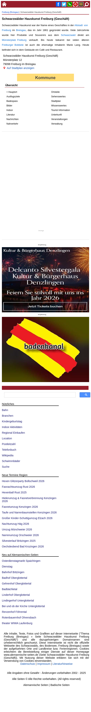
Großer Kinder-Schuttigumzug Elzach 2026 (27, 518)
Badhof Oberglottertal (14, 577)
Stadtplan (56, 101)
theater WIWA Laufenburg (17, 623)
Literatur (10, 114)
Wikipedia (7, 455)
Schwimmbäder (11, 461)
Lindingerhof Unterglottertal (18, 600)
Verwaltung (56, 123)
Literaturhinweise (63, 663)
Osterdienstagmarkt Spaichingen (21, 560)
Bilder (9, 105)
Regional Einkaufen (13, 432)
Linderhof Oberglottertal (16, 594)
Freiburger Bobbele (13, 44)
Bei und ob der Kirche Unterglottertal (23, 606)
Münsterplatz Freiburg (14, 40)
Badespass (12, 101)
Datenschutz (27, 663)
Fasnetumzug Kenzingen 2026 (20, 506)
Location (7, 438)
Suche (5, 466)
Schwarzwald (68, 35)
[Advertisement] (45, 180)
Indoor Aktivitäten (12, 427)
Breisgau (21, 30)
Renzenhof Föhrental (14, 611)
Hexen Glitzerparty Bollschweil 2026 (23, 481)
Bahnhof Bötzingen (13, 572)
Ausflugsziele (13, 96)
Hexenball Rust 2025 (14, 492)
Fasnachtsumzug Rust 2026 (18, 486)
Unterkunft (56, 114)
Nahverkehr (12, 123)
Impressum (43, 663)
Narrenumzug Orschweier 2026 (20, 535)
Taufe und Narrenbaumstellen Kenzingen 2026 (29, 512)
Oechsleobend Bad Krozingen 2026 (23, 546)
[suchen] (39, 395)
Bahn (5, 410)
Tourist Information (60, 110)
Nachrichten (12, 119)
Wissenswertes (59, 105)
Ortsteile (55, 92)
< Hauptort (11, 92)
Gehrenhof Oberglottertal (16, 583)
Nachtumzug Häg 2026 (15, 523)
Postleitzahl (9, 444)
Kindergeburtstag (12, 421)
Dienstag (7, 566)
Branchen (7, 415)
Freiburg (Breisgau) (10, 12)
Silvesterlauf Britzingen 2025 (18, 540)
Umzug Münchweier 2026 (17, 529)
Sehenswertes (58, 96)
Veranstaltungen (59, 119)
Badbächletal (9, 589)
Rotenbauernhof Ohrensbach (19, 617)
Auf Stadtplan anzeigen (20, 68)
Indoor (9, 110)
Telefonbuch (9, 449)
